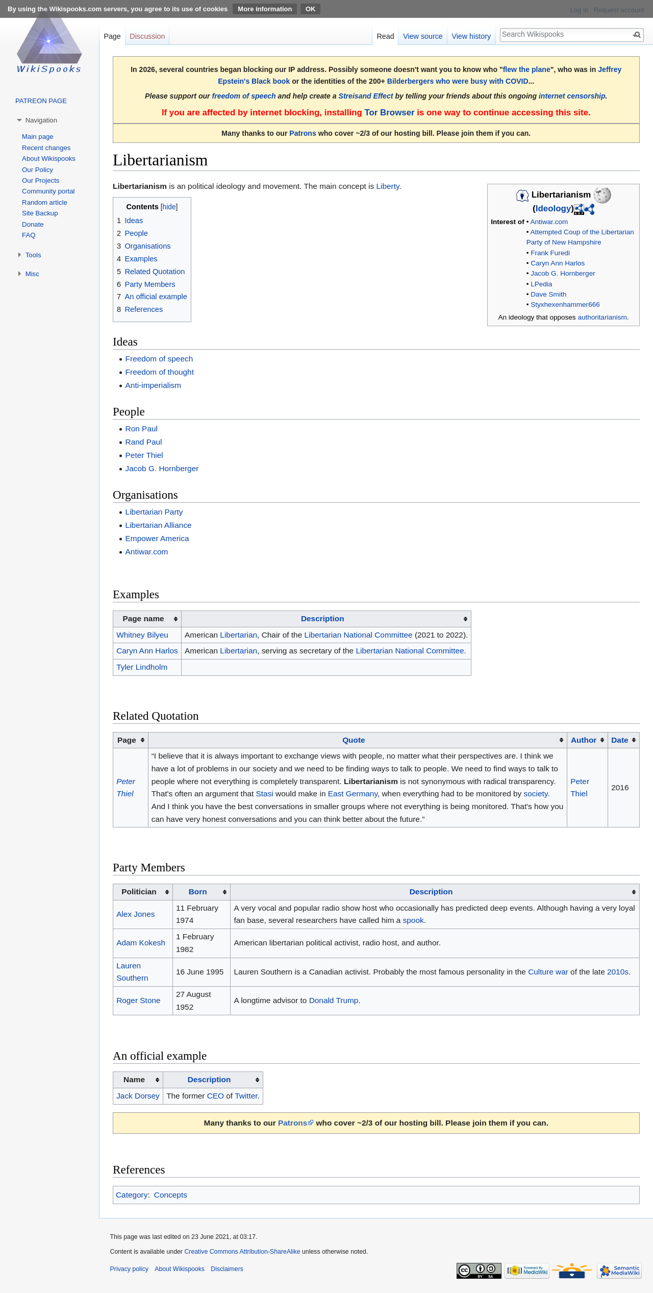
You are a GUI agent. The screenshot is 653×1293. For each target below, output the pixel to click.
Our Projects (40, 180)
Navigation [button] (41, 120)
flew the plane (526, 69)
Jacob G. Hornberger (563, 273)
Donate (33, 224)
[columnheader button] (326, 619)
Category (131, 1194)
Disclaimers (227, 1269)
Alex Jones (135, 914)
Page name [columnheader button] (143, 618)
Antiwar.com (549, 222)
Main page (38, 136)
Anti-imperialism (153, 385)
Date (619, 740)
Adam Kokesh (140, 942)
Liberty (387, 186)
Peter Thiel (144, 455)
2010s (618, 971)
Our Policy (37, 170)
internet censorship (572, 96)
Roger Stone (138, 1000)
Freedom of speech (159, 358)
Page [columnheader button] (126, 740)
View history (471, 36)
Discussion (147, 36)
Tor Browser (389, 112)
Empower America (157, 538)
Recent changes (46, 148)
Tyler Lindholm (141, 667)
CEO (215, 1095)
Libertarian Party (154, 511)
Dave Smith (548, 294)
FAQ (28, 235)
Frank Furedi (550, 253)
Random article (44, 202)
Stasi (264, 793)
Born (198, 891)
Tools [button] (33, 255)
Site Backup (40, 213)
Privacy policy (129, 1269)
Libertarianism (140, 186)
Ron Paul (141, 428)
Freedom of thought (159, 372)
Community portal (48, 191)
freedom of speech (244, 96)
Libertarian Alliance (158, 525)
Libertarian (238, 634)
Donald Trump (334, 1000)
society (536, 793)
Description (322, 618)
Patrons (302, 133)
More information (265, 9)
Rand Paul (143, 441)
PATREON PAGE (41, 101)
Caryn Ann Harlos (558, 263)
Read (385, 36)
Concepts (170, 1194)
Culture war (548, 971)
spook (413, 920)
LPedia (541, 284)
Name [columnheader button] (134, 1079)
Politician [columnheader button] (138, 891)
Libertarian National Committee (358, 634)
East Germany (353, 793)
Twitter (246, 1095)
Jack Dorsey (138, 1095)
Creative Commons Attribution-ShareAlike (242, 1251)
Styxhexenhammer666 (565, 304)
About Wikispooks (49, 158)
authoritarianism (601, 317)
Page (112, 36)
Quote (353, 740)
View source (423, 36)
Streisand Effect (366, 96)
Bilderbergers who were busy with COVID (458, 81)
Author (583, 740)
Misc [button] (32, 274)
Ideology (553, 208)
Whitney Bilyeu (142, 634)
